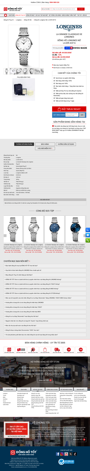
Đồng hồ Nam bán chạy (22, 401)
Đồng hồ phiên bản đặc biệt (37, 401)
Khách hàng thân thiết (69, 15)
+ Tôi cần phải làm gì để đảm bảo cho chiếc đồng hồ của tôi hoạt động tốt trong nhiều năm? (31, 335)
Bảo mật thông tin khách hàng (52, 410)
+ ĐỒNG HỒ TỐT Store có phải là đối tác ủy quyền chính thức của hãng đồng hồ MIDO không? (31, 288)
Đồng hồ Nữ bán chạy (22, 402)
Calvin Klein (6, 404)
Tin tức (79, 15)
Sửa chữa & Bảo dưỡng (65, 398)
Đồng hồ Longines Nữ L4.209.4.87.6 (45, 20)
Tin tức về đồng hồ (78, 393)
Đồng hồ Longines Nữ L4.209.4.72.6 (52, 247)
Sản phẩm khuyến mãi (22, 393)
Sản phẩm (12, 15)
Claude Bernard (7, 402)
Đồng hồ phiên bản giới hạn (37, 399)
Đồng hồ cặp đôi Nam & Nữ (23, 404)
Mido (4, 397)
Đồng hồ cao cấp (35, 393)
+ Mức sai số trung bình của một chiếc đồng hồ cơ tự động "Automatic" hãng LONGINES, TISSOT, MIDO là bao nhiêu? (38, 298)
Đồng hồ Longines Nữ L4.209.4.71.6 (31, 247)
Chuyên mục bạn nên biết (80, 397)
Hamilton (5, 399)
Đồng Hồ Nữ (28, 20)
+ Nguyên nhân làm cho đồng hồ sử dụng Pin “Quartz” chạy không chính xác (26, 321)
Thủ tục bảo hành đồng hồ (66, 400)
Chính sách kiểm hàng (51, 401)
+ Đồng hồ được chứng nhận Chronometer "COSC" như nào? (22, 330)
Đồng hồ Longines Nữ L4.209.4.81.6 (73, 247)
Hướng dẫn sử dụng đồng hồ (66, 396)
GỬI (82, 115)
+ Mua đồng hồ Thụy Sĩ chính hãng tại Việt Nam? (19, 275)
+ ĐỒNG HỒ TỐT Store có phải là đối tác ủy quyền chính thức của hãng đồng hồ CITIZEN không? (32, 293)
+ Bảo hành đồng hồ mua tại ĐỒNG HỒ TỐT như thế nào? (21, 265)
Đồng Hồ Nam (20, 397)
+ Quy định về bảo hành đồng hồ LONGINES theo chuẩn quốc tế (23, 270)
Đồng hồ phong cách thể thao (37, 403)
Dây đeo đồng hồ (21, 406)
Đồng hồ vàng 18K (35, 395)
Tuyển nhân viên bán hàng (80, 401)
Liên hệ (85, 15)
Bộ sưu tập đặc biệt (42, 15)
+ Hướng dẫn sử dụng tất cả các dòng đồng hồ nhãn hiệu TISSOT (23, 307)
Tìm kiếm (80, 9)
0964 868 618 (54, 2)
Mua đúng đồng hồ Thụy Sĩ (66, 402)
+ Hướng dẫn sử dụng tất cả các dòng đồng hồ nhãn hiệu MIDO (23, 312)
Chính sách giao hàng (51, 397)
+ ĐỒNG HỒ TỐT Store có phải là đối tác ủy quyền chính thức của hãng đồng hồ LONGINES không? (33, 279)
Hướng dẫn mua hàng (51, 395)
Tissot (4, 395)
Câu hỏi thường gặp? (79, 399)
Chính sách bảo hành (51, 402)
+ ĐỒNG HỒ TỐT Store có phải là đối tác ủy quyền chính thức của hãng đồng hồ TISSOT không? (32, 284)
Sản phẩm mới (20, 395)
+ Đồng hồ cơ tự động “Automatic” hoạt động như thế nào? (21, 316)
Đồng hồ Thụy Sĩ (20, 15)
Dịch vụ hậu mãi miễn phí (66, 408)
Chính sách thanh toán (51, 399)
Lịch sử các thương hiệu (80, 395)
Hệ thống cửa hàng (55, 15)
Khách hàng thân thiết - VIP (52, 413)
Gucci (4, 401)
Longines (19, 20)
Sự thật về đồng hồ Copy (65, 406)
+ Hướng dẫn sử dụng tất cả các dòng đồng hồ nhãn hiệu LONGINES (24, 302)
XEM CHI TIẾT (43, 380)
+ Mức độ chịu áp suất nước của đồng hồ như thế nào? (20, 325)
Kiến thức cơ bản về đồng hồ (66, 393)
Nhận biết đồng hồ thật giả (66, 404)
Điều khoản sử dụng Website (50, 407)
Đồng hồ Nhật (30, 15)
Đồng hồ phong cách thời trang (37, 407)
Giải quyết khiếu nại (50, 404)
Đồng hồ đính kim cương (37, 397)
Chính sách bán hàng (51, 393)
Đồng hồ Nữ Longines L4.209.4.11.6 (10, 247)
